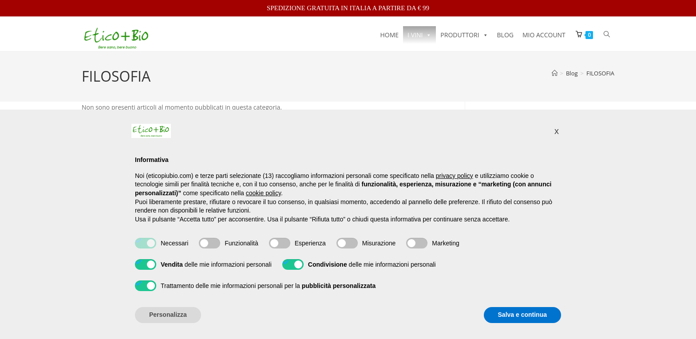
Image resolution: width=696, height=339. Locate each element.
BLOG (505, 35)
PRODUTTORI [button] (464, 35)
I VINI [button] (419, 35)
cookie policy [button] (263, 193)
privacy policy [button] (454, 175)
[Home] (555, 77)
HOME (389, 35)
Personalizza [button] (168, 314)
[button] (557, 131)
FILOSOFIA (600, 77)
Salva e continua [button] (522, 314)
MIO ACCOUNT (544, 35)
